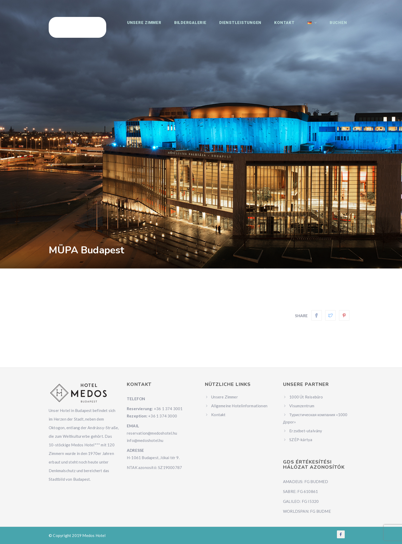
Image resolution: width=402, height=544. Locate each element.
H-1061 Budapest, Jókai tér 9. (153, 457)
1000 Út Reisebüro (306, 397)
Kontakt (290, 26)
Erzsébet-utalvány (305, 430)
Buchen (339, 26)
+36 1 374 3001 (168, 408)
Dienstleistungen (249, 26)
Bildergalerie (201, 26)
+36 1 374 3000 (162, 416)
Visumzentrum (301, 405)
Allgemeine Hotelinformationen (239, 405)
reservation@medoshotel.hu (152, 433)
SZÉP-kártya (300, 439)
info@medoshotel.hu (145, 440)
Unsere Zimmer (157, 26)
